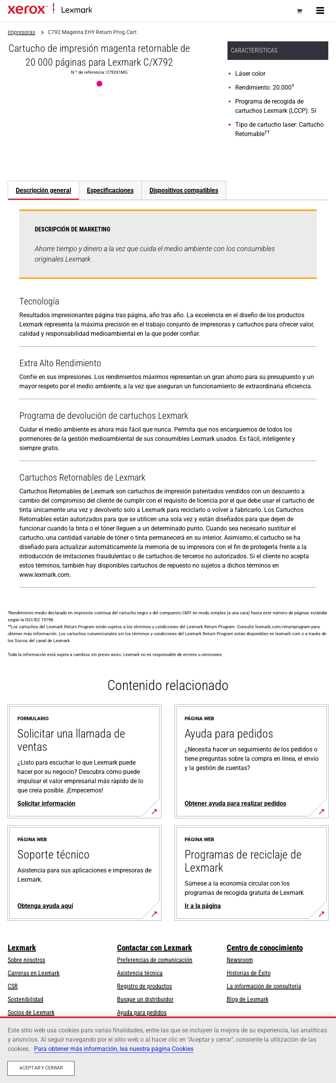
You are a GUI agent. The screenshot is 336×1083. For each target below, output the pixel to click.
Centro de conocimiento (265, 947)
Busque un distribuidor (145, 999)
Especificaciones (110, 190)
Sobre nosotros (26, 960)
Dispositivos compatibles (183, 190)
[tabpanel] (168, 400)
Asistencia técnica (140, 973)
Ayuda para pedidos (141, 1012)
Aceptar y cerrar (41, 1068)
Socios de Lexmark (31, 1012)
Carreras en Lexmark (33, 973)
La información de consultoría (264, 986)
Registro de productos (144, 986)
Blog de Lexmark (247, 999)
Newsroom (240, 960)
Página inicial (106, 10)
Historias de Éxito (249, 973)
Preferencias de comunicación (154, 960)
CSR (13, 986)
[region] (168, 1050)
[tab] (43, 190)
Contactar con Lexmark (154, 947)
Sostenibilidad (25, 999)
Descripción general (43, 190)
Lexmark (22, 947)
